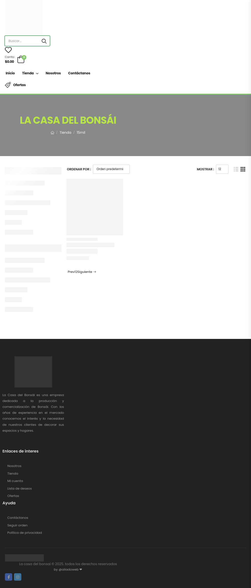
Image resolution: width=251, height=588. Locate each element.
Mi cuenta (15, 481)
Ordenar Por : (79, 169)
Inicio (10, 73)
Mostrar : (205, 169)
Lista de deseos (19, 489)
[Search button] (44, 41)
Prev (71, 271)
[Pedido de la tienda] (111, 169)
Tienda (28, 73)
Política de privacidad (24, 533)
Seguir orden (17, 525)
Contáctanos (79, 73)
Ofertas (19, 84)
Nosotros (53, 73)
